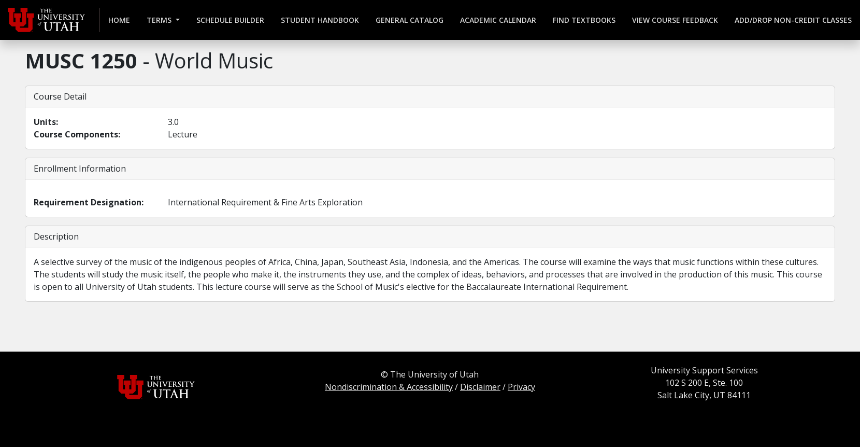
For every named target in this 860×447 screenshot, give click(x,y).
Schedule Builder (230, 20)
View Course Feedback (675, 20)
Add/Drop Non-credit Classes (793, 20)
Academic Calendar (498, 20)
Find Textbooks (584, 20)
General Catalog (409, 20)
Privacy (521, 387)
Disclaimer (480, 387)
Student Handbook (320, 20)
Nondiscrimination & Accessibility (389, 387)
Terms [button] (160, 20)
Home (119, 20)
